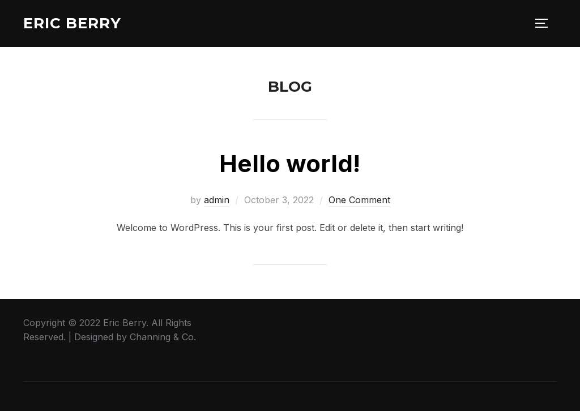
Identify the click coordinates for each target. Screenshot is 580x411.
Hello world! (289, 163)
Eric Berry (72, 23)
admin (216, 200)
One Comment (359, 200)
